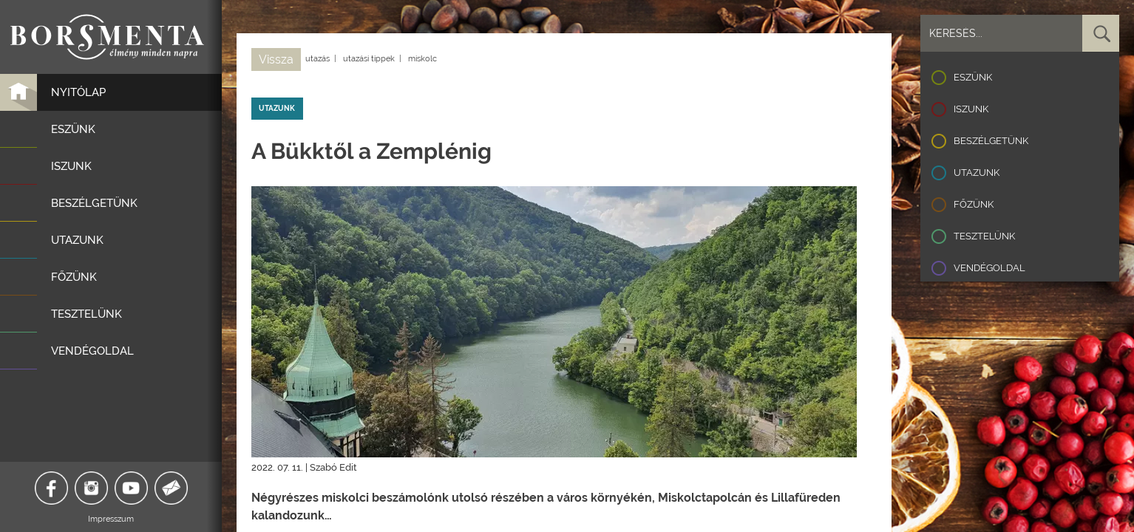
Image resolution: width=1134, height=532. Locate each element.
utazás (317, 59)
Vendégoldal (989, 267)
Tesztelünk (984, 236)
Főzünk (974, 204)
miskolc (422, 59)
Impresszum (111, 519)
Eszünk (973, 77)
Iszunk (971, 109)
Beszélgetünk (991, 140)
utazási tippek (369, 59)
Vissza (276, 59)
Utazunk (976, 172)
